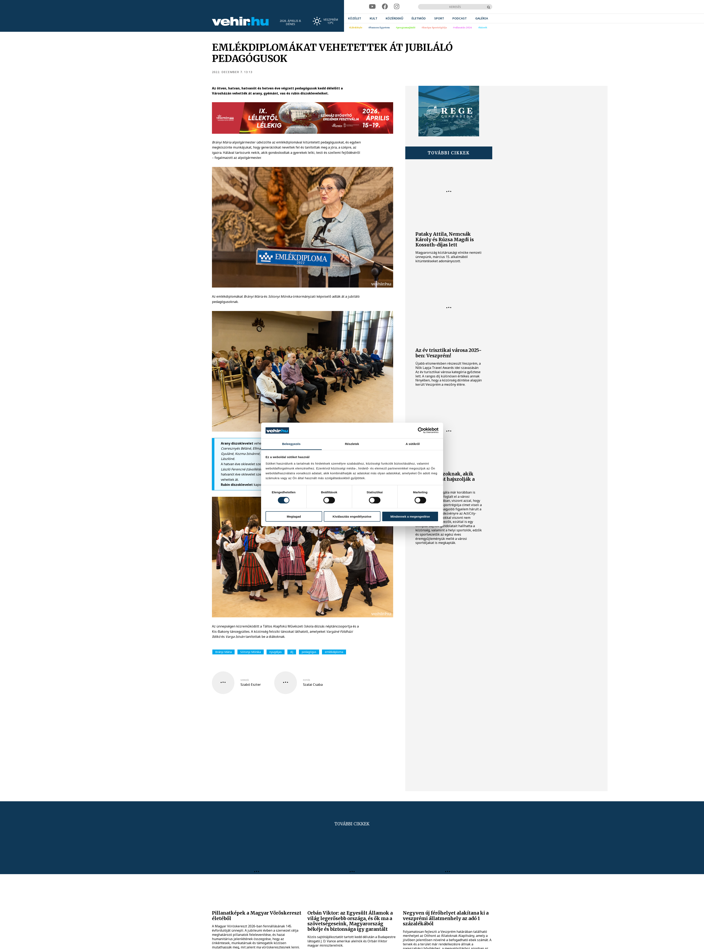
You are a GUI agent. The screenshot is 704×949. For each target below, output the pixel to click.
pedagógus (309, 652)
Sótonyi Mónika (250, 652)
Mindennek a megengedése (410, 516)
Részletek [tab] (352, 444)
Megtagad (294, 516)
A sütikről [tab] (413, 444)
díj (291, 652)
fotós (306, 680)
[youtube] (372, 6)
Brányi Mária (223, 652)
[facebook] (385, 6)
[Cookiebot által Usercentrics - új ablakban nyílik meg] (420, 430)
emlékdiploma (334, 652)
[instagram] (396, 6)
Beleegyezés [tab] (291, 444)
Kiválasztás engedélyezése (352, 516)
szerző (244, 680)
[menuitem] (354, 18)
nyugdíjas (275, 652)
